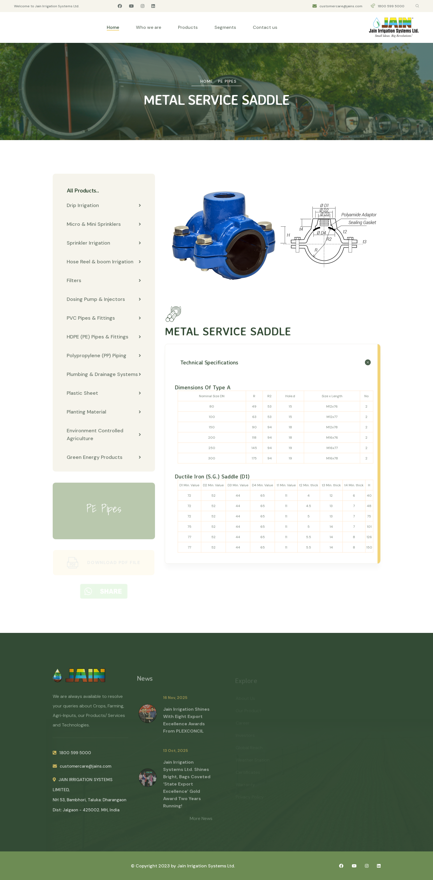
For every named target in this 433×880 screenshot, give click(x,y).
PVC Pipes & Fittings (104, 318)
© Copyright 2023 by (154, 866)
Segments (225, 27)
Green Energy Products (104, 457)
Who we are (148, 27)
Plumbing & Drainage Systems (104, 374)
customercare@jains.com (340, 6)
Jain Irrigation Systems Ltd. (206, 866)
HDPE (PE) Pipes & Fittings (104, 337)
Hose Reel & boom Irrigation (104, 262)
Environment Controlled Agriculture (104, 435)
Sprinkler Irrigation (104, 243)
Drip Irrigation (104, 205)
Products (188, 27)
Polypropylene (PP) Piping (104, 355)
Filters (104, 280)
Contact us (265, 27)
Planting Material (104, 412)
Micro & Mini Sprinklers (104, 224)
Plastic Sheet (104, 393)
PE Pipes (227, 81)
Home (113, 27)
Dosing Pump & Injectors (104, 299)
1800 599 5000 (391, 6)
